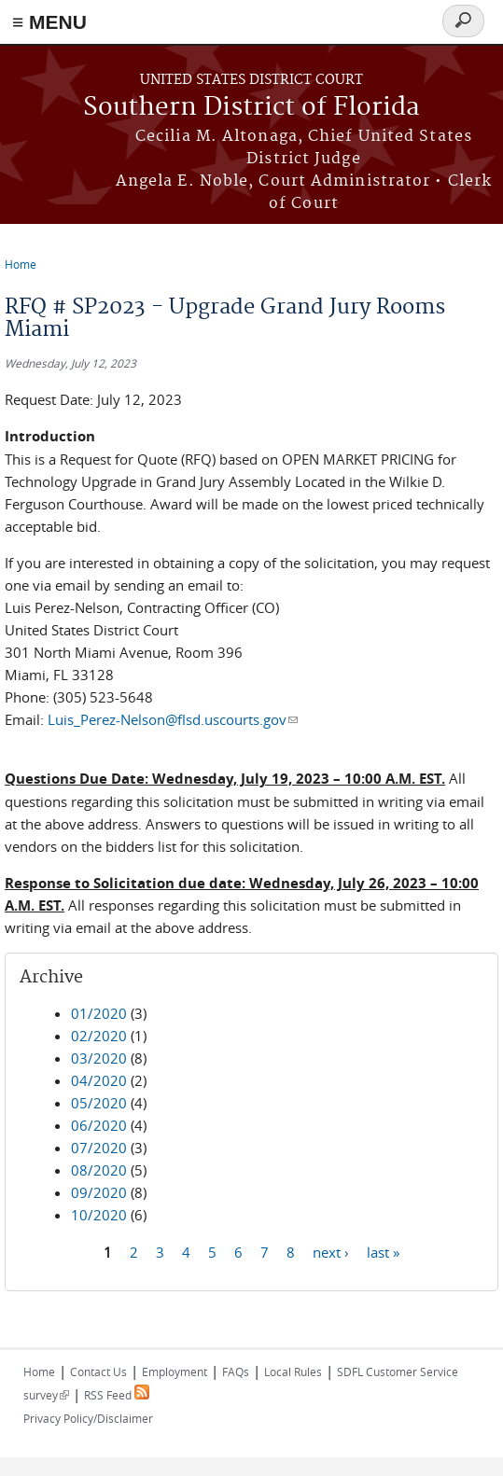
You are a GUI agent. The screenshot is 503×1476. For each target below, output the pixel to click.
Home (20, 264)
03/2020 (99, 1058)
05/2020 (99, 1102)
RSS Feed (116, 1394)
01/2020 (99, 1013)
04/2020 (99, 1080)
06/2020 (99, 1125)
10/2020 (99, 1214)
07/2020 (99, 1147)
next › (331, 1251)
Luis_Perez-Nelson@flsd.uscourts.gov (173, 719)
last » (383, 1251)
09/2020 (99, 1192)
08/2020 (99, 1170)
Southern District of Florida (251, 107)
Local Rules (293, 1371)
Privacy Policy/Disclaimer (88, 1418)
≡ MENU (49, 22)
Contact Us (98, 1371)
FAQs (235, 1371)
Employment (174, 1371)
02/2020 (99, 1035)
